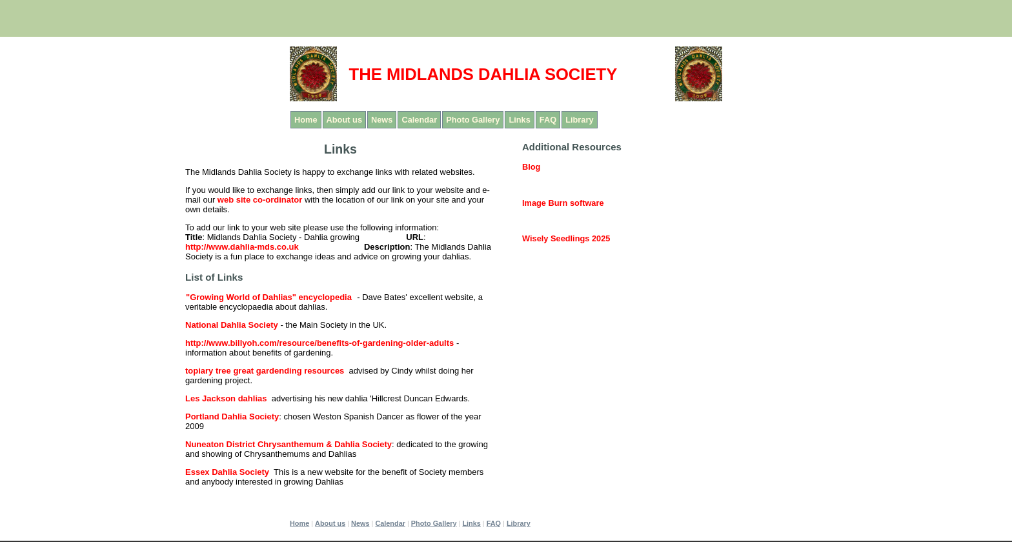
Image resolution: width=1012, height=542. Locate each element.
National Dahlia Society (231, 325)
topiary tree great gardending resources (264, 371)
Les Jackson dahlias (226, 398)
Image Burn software (563, 203)
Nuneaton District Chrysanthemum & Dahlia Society (288, 444)
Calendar (419, 120)
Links (519, 120)
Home (306, 120)
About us (344, 120)
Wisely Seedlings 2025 (566, 238)
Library (579, 120)
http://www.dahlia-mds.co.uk (242, 247)
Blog (531, 167)
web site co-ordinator (260, 200)
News (381, 120)
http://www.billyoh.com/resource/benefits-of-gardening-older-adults (319, 343)
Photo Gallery (473, 120)
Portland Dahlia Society (232, 416)
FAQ (548, 120)
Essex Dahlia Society (227, 472)
